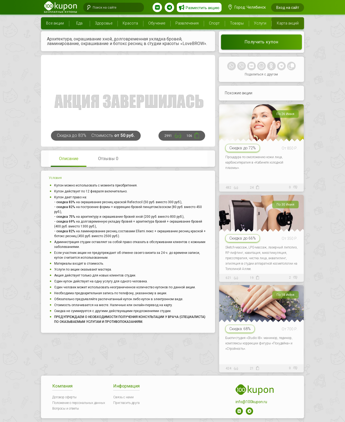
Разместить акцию (202, 8)
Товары (237, 23)
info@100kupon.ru (251, 402)
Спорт (214, 23)
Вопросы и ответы (65, 408)
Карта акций (288, 23)
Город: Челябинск (247, 7)
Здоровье (103, 23)
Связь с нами (123, 397)
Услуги (260, 23)
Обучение (156, 23)
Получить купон (261, 41)
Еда (79, 23)
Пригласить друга (126, 403)
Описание (68, 158)
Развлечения (187, 23)
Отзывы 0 (108, 158)
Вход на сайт (287, 7)
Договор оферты (64, 397)
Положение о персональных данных (78, 403)
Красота (130, 23)
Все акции (55, 23)
